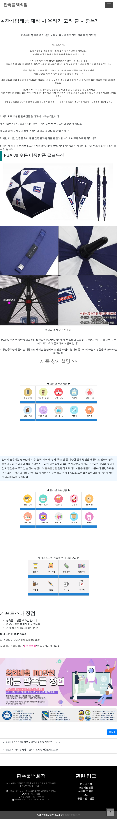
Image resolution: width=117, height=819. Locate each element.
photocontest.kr (71, 814)
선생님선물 (86, 783)
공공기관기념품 (85, 798)
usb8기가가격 (86, 791)
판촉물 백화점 (15, 5)
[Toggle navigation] (109, 5)
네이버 (6, 646)
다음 (15, 646)
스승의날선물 (86, 787)
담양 (85, 794)
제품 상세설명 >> (58, 361)
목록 (112, 732)
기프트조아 (65, 329)
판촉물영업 (51, 468)
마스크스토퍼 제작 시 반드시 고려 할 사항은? (31, 742)
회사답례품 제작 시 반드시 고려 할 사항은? (30, 749)
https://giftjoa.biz (30, 640)
